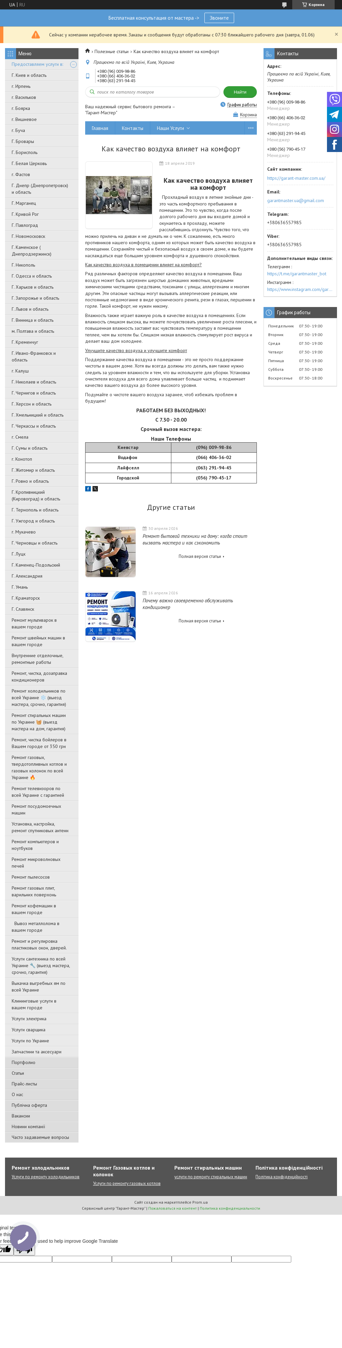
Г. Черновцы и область (34, 543)
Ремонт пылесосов (31, 877)
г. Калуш (20, 371)
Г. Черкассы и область (34, 426)
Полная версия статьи (200, 556)
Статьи (18, 1073)
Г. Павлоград (25, 225)
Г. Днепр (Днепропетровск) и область (40, 188)
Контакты (132, 128)
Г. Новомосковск (28, 236)
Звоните (219, 17)
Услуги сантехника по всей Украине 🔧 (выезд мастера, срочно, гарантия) (41, 965)
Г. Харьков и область (32, 287)
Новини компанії (28, 1127)
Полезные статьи (112, 51)
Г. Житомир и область (33, 470)
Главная (100, 128)
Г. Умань (20, 587)
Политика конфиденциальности (230, 1208)
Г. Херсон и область (31, 404)
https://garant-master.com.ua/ (296, 178)
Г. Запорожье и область (35, 298)
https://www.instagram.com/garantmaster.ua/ (300, 289)
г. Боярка (21, 108)
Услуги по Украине (30, 1041)
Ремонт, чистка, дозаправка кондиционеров (39, 676)
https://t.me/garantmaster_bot (296, 274)
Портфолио (23, 1062)
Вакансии (21, 1116)
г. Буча (18, 130)
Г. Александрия (27, 576)
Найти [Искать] (240, 92)
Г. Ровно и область (30, 481)
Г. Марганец (24, 203)
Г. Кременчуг (25, 342)
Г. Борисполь (24, 152)
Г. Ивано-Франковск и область (34, 356)
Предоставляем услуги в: (37, 64)
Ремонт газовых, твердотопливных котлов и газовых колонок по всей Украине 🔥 (39, 767)
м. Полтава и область (33, 331)
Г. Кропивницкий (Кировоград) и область (36, 495)
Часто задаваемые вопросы (40, 1137)
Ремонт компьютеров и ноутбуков (35, 845)
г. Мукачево (24, 532)
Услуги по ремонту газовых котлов (127, 1183)
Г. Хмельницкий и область (37, 415)
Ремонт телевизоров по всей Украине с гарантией (38, 791)
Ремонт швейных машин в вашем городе (38, 641)
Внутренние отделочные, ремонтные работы (37, 658)
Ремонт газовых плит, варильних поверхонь (34, 891)
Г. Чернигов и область (34, 393)
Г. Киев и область (29, 75)
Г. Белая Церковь (29, 163)
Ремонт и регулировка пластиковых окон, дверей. (39, 944)
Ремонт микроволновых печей (36, 862)
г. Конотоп (22, 459)
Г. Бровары (23, 141)
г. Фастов (21, 174)
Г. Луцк (18, 554)
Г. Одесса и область (32, 276)
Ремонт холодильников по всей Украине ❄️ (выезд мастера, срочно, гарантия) (39, 697)
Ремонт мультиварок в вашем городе (34, 623)
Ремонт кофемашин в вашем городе (34, 909)
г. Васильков (24, 97)
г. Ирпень (21, 86)
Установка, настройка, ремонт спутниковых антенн (40, 827)
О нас (17, 1094)
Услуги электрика (29, 1019)
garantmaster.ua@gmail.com (295, 200)
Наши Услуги (170, 128)
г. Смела (20, 437)
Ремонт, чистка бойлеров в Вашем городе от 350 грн (39, 743)
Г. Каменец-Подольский (36, 565)
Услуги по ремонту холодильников (45, 1177)
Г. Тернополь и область (35, 510)
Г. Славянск (23, 609)
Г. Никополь (23, 265)
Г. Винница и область (32, 320)
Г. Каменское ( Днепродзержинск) (31, 250)
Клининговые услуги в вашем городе (34, 1004)
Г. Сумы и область (29, 448)
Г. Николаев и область (34, 382)
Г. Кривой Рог (25, 214)
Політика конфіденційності (281, 1177)
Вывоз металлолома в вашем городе (35, 926)
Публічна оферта (29, 1105)
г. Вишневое (24, 119)
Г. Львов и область (30, 309)
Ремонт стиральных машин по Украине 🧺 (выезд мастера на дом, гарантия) (39, 722)
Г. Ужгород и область (33, 521)
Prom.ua (200, 1202)
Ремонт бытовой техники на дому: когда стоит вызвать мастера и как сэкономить (195, 539)
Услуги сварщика (28, 1030)
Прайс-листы (24, 1084)
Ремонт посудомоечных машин (36, 809)
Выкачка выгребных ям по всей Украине (38, 986)
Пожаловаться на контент (172, 1208)
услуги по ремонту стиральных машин (210, 1177)
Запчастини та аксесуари (36, 1052)
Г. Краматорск (26, 598)
